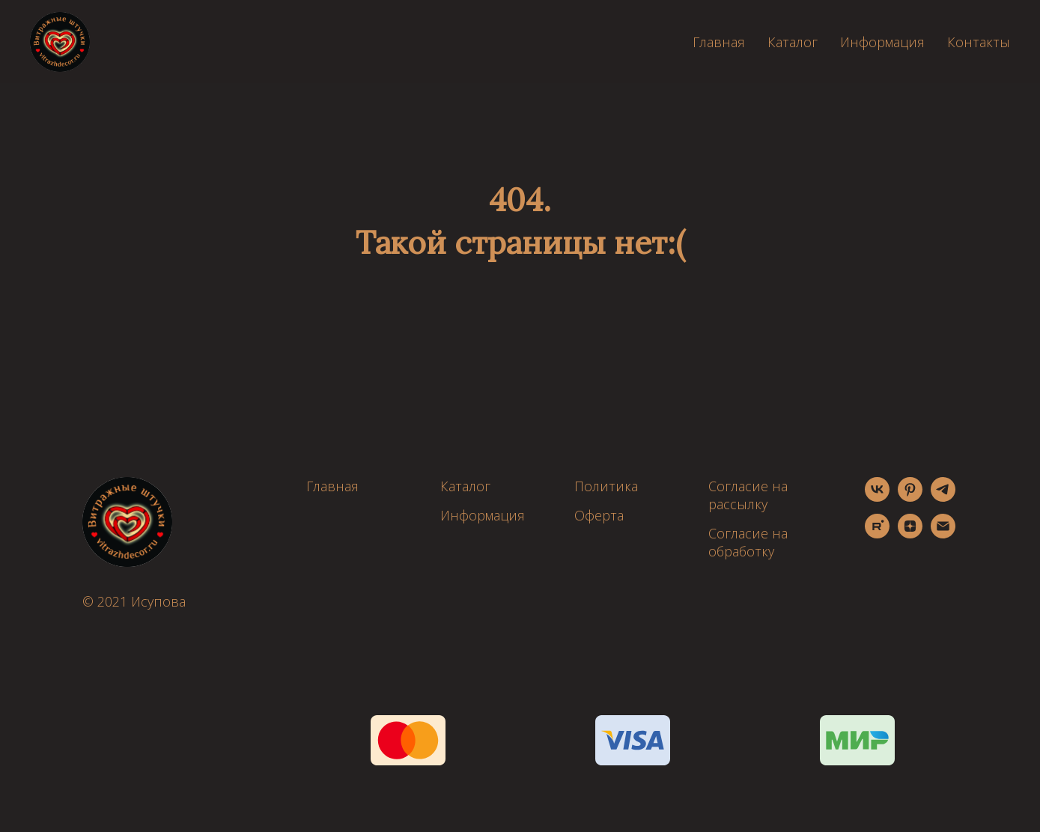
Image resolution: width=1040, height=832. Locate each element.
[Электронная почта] (943, 534)
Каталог (792, 42)
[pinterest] (910, 497)
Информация (882, 42)
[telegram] (943, 497)
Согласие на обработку (748, 542)
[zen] (910, 534)
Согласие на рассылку (748, 495)
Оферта (599, 515)
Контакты (978, 42)
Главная (719, 42)
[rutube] (877, 534)
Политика (606, 486)
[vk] (877, 497)
